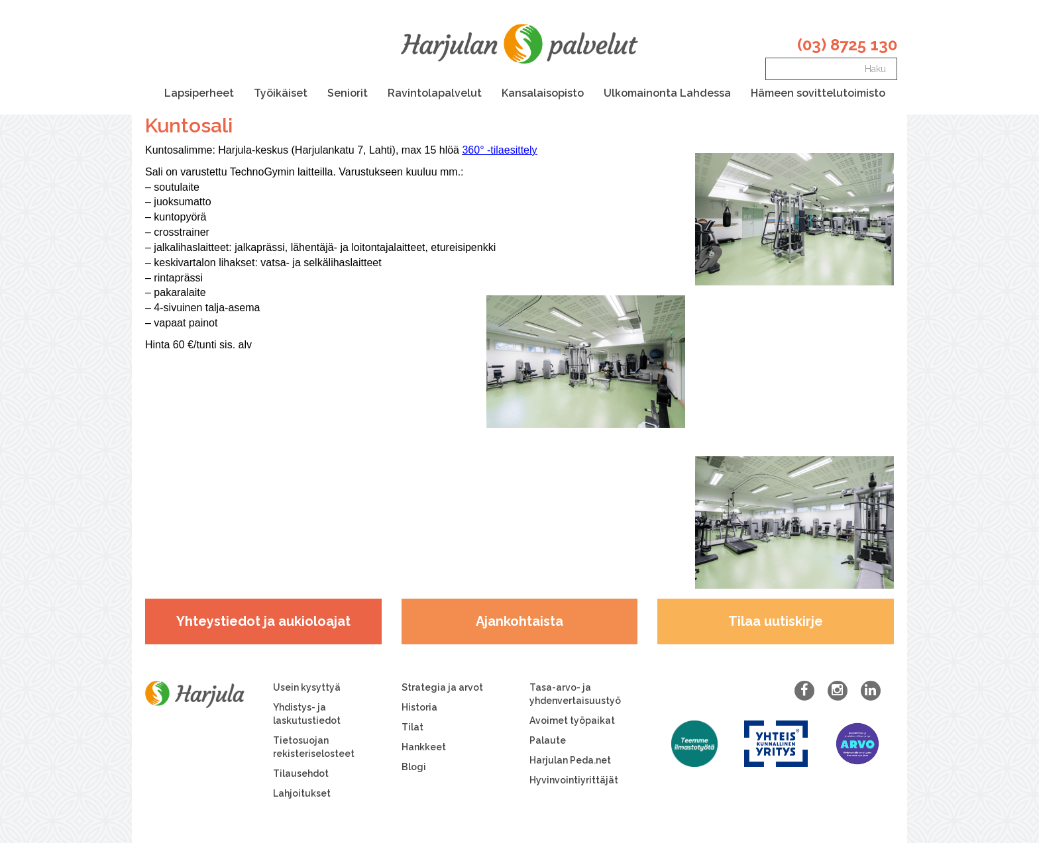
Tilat (412, 727)
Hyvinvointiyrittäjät (573, 780)
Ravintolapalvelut (435, 93)
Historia (419, 707)
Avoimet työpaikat (572, 720)
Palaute (547, 740)
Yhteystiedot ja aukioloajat (263, 621)
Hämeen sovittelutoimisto (818, 93)
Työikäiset (280, 93)
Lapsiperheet (199, 93)
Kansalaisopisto (543, 93)
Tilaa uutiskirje (775, 621)
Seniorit (347, 93)
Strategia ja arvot (442, 687)
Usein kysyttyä (307, 687)
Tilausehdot (301, 773)
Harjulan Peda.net (570, 760)
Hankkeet (424, 747)
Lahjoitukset (302, 793)
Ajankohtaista (519, 621)
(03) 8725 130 (847, 44)
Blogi (414, 767)
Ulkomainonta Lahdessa (667, 93)
